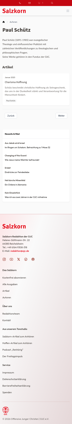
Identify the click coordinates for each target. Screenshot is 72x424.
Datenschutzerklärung (14, 379)
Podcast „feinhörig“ (12, 349)
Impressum (8, 372)
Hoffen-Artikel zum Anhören (17, 343)
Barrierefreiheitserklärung (16, 385)
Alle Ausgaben (10, 284)
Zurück (10, 115)
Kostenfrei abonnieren (14, 277)
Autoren (13, 22)
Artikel (5, 290)
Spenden (7, 392)
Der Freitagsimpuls (12, 356)
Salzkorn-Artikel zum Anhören (18, 336)
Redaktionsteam (11, 313)
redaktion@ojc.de (19, 250)
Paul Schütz (10, 101)
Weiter (61, 115)
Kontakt (6, 320)
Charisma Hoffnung (16, 82)
